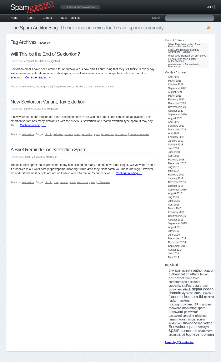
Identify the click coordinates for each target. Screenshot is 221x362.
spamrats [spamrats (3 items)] (175, 334)
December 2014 (177, 238)
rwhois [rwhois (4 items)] (191, 319)
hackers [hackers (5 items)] (184, 300)
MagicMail (54, 61)
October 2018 (175, 144)
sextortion (78, 86)
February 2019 (176, 137)
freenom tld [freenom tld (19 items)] (193, 296)
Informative (28, 86)
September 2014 (177, 246)
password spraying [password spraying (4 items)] (181, 315)
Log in (210, 6)
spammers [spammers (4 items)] (205, 330)
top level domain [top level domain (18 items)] (200, 334)
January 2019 (175, 140)
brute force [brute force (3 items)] (192, 278)
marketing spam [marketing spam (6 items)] (193, 308)
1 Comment (103, 182)
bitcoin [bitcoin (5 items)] (204, 274)
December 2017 (177, 163)
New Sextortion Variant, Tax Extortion (48, 102)
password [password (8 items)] (176, 311)
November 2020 (177, 107)
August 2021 (175, 92)
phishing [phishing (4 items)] (201, 315)
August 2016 (175, 193)
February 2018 (176, 159)
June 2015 (174, 234)
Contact (47, 17)
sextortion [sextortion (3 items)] (175, 323)
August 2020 (175, 118)
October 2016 (175, 185)
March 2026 (174, 80)
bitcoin (48, 134)
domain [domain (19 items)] (175, 292)
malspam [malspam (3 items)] (206, 304)
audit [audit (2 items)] (178, 270)
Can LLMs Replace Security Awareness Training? (183, 50)
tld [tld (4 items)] (183, 334)
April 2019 (173, 133)
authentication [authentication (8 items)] (203, 270)
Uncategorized (43, 86)
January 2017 (175, 178)
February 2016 (176, 212)
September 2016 (177, 189)
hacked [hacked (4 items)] (209, 296)
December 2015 (177, 215)
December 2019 (177, 129)
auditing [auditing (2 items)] (187, 270)
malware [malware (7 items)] (175, 308)
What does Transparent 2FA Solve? (187, 55)
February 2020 (176, 125)
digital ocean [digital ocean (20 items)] (203, 289)
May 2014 (173, 257)
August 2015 (175, 227)
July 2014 (173, 253)
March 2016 (174, 208)
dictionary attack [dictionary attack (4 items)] (180, 289)
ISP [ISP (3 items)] (196, 304)
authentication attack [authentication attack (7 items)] (184, 274)
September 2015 (177, 223)
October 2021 (175, 84)
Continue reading (38, 77)
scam (77, 134)
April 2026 (173, 77)
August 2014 (175, 249)
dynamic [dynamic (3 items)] (187, 293)
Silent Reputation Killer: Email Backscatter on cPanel (184, 45)
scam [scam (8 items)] (201, 319)
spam (89, 86)
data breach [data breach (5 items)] (201, 285)
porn (56, 182)
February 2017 (176, 174)
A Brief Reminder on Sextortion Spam (48, 149)
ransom (69, 134)
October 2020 (175, 110)
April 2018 (173, 155)
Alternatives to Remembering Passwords (184, 65)
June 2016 (174, 200)
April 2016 (173, 204)
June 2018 (174, 152)
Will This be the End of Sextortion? (45, 54)
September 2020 (177, 114)
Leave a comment (104, 86)
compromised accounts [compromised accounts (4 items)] (184, 281)
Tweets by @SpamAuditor (179, 342)
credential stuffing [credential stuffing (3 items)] (180, 285)
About (30, 17)
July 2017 (173, 167)
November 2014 (177, 242)
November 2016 (177, 182)
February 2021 (176, 99)
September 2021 (177, 88)
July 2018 (173, 148)
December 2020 (177, 103)
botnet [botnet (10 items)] (179, 278)
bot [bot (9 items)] (171, 278)
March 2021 (174, 95)
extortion (67, 86)
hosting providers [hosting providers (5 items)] (181, 304)
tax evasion (107, 134)
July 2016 (173, 197)
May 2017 (173, 170)
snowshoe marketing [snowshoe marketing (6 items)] (197, 323)
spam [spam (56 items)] (174, 330)
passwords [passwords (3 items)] (191, 311)
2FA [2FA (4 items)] (171, 270)
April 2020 (173, 122)
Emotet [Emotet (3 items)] (208, 293)
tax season (121, 134)
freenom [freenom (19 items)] (176, 296)
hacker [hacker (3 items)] (173, 300)
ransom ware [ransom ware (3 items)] (177, 319)
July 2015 (173, 231)
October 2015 (175, 219)
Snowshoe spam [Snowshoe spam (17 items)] (183, 326)
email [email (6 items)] (198, 293)
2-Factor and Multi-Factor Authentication (182, 60)
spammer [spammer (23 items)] (189, 330)
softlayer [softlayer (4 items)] (203, 326)
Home (14, 17)
